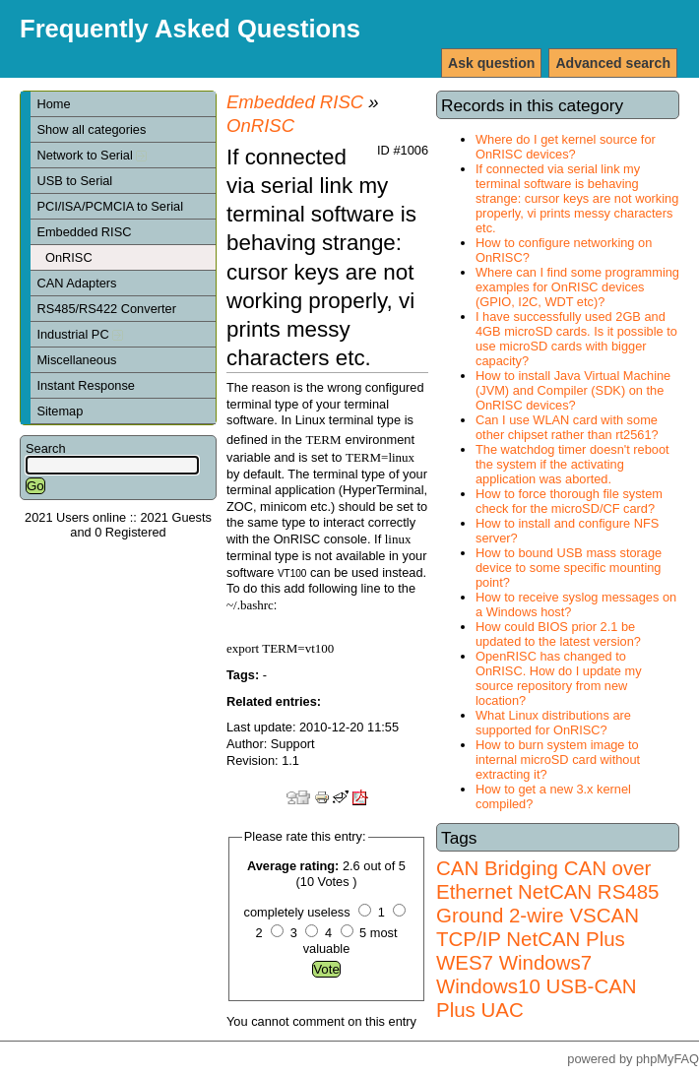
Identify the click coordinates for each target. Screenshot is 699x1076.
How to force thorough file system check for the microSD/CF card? (569, 501)
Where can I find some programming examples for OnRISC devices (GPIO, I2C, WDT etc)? (577, 287)
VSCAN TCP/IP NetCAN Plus (537, 927)
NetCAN (555, 891)
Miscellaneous (76, 359)
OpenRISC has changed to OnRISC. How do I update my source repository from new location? (559, 678)
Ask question (491, 63)
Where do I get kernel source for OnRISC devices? (566, 146)
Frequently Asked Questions (190, 28)
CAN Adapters (76, 283)
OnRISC (69, 257)
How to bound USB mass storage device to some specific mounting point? (569, 567)
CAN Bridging (497, 867)
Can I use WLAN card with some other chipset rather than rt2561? (567, 427)
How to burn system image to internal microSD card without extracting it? (558, 759)
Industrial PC (79, 334)
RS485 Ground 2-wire (547, 903)
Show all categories (91, 129)
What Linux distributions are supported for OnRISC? (553, 722)
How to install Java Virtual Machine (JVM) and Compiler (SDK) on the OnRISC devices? (573, 390)
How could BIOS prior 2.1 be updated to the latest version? (558, 634)
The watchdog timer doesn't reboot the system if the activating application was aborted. (572, 464)
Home (53, 103)
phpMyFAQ (667, 1058)
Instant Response (85, 385)
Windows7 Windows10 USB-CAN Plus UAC (536, 986)
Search (46, 448)
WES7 (464, 962)
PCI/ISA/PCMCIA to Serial (109, 206)
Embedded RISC (83, 231)
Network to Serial (91, 155)
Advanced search (612, 63)
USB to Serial (74, 180)
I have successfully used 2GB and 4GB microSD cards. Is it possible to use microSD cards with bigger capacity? (576, 338)
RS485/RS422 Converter (106, 308)
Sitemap (59, 411)
